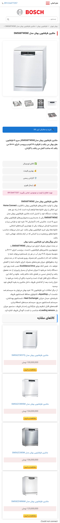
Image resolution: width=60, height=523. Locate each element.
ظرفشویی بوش (42, 26)
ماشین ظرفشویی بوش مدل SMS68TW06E (20, 26)
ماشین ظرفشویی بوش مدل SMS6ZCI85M (30, 452)
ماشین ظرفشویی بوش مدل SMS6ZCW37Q (30, 355)
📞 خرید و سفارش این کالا (44, 129)
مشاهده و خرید (30, 369)
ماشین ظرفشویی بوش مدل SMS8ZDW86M (30, 501)
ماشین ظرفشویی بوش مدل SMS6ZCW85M (30, 404)
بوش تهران (54, 26)
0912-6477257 (10, 3)
